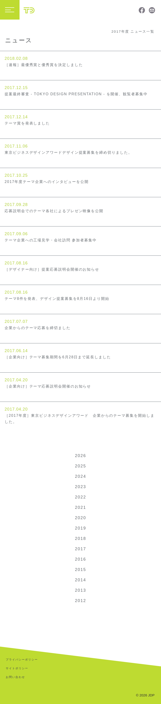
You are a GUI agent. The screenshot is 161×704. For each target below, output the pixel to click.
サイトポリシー (17, 668)
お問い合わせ (15, 677)
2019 (80, 528)
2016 (80, 559)
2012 (80, 601)
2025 (80, 466)
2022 (80, 497)
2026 (80, 456)
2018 (80, 538)
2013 (80, 590)
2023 (80, 487)
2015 (80, 570)
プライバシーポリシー (22, 659)
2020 (80, 518)
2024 (80, 476)
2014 (80, 580)
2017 (80, 549)
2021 (80, 507)
